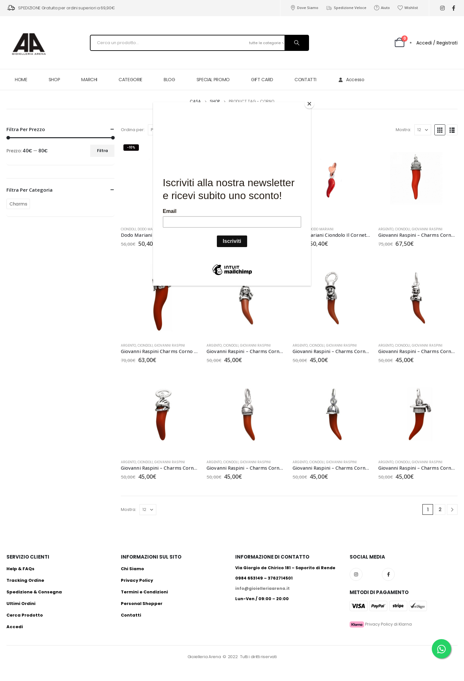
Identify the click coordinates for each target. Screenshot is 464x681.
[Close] (309, 104)
